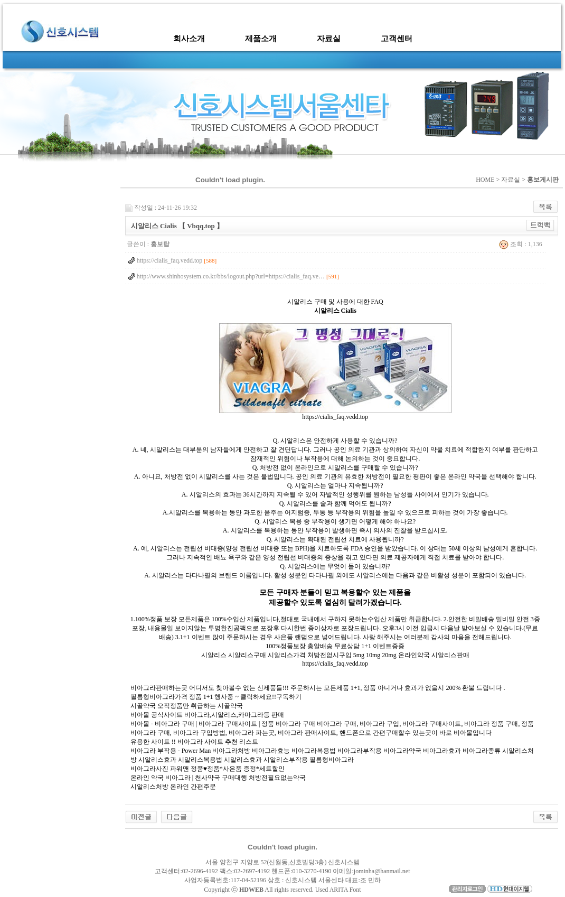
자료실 (329, 38)
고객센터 (396, 38)
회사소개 (189, 38)
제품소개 (261, 38)
